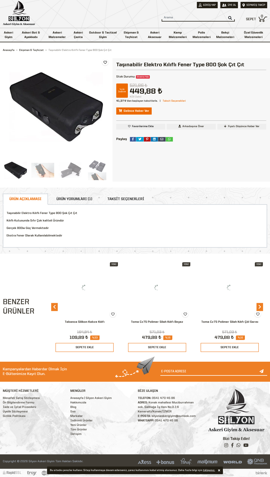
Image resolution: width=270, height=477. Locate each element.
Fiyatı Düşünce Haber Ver (242, 126)
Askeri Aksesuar (155, 35)
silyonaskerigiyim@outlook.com (174, 416)
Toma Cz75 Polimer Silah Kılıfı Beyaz (157, 321)
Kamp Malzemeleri (178, 35)
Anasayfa (8, 50)
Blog (73, 407)
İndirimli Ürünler (81, 420)
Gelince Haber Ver (134, 111)
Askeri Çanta (78, 35)
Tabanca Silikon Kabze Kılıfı (84, 321)
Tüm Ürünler (78, 429)
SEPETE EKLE (85, 347)
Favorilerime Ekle (143, 126)
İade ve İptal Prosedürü (19, 407)
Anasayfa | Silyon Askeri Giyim (91, 398)
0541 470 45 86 (163, 398)
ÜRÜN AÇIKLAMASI (25, 199)
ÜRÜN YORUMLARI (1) (74, 199)
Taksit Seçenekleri (174, 101)
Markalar (76, 416)
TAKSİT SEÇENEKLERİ (125, 199)
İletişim (76, 434)
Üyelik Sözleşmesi (15, 411)
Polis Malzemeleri (202, 35)
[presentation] (54, 307)
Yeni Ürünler (78, 425)
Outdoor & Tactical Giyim (103, 35)
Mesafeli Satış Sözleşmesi (21, 398)
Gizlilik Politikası (14, 416)
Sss (73, 411)
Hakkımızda (78, 402)
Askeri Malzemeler (57, 35)
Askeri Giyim (8, 35)
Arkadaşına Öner (191, 126)
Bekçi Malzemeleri (225, 35)
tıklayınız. (209, 470)
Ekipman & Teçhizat (131, 35)
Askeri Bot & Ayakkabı (31, 35)
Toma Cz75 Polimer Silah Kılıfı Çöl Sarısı (229, 321)
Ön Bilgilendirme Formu (18, 402)
